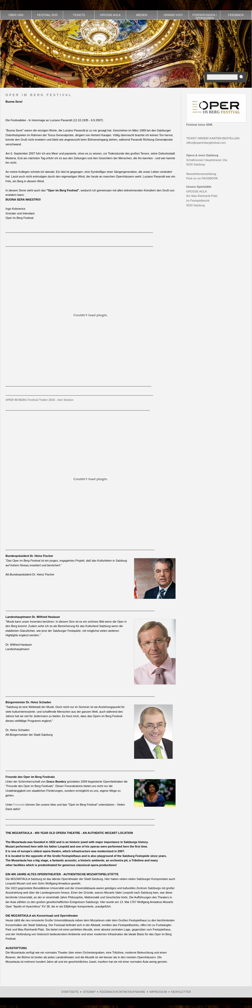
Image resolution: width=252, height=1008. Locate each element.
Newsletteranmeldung (201, 173)
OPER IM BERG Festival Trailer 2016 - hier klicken (39, 399)
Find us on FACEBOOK (202, 178)
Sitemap (89, 991)
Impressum (158, 991)
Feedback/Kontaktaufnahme (122, 991)
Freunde (19, 804)
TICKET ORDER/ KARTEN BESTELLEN (212, 138)
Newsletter (181, 991)
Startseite (70, 991)
